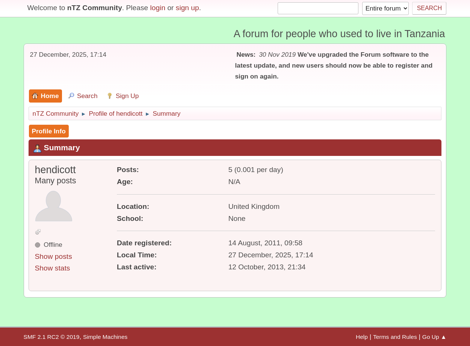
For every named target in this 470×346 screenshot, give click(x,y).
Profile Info (49, 131)
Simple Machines (105, 337)
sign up (187, 8)
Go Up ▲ (434, 337)
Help (362, 337)
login (158, 8)
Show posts (53, 256)
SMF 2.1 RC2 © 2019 (52, 337)
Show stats (52, 268)
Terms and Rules (395, 337)
